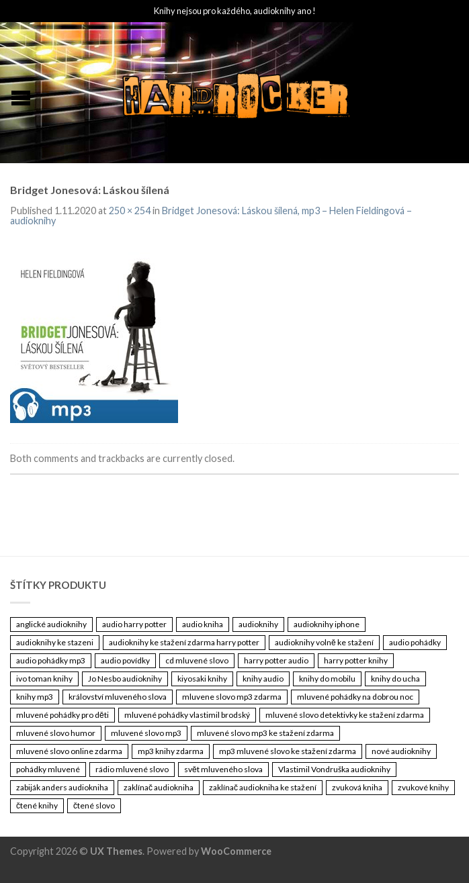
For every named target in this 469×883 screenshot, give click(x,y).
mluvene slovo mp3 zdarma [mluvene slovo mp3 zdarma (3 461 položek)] (232, 697)
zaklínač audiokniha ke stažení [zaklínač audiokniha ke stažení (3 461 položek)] (262, 787)
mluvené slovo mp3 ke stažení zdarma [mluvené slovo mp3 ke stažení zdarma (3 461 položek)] (265, 733)
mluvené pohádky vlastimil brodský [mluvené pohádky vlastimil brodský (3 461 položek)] (187, 715)
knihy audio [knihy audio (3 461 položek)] (263, 678)
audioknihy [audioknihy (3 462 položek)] (258, 624)
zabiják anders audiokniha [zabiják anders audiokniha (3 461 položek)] (62, 787)
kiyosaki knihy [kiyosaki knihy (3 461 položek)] (202, 678)
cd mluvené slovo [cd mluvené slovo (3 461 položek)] (196, 660)
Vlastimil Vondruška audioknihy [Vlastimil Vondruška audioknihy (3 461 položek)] (334, 769)
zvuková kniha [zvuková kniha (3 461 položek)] (357, 787)
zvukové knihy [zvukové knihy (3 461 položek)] (423, 787)
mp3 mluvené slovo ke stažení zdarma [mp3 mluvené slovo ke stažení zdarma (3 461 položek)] (287, 751)
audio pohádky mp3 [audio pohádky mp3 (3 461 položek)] (50, 660)
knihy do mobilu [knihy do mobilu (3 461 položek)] (327, 678)
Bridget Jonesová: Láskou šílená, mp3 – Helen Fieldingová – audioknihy (211, 215)
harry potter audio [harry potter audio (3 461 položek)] (276, 660)
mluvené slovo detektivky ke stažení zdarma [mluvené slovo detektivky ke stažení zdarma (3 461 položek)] (344, 715)
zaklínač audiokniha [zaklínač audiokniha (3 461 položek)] (159, 787)
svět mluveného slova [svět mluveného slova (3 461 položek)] (223, 769)
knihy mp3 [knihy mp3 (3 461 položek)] (34, 697)
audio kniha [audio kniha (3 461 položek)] (202, 624)
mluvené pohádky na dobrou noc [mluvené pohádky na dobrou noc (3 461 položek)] (355, 697)
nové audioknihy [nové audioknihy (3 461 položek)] (401, 751)
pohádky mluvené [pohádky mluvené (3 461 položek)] (48, 769)
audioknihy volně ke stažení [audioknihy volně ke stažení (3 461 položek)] (324, 642)
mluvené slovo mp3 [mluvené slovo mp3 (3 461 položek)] (146, 733)
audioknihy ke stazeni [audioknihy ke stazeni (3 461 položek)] (54, 642)
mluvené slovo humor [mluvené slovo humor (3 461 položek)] (55, 733)
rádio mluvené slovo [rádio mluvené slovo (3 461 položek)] (132, 769)
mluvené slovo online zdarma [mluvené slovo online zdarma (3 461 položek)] (69, 751)
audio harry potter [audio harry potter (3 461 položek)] (134, 624)
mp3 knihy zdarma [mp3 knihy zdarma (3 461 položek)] (171, 751)
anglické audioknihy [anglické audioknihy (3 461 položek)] (51, 624)
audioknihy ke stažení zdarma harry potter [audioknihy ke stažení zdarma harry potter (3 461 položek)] (184, 642)
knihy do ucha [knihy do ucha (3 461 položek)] (395, 678)
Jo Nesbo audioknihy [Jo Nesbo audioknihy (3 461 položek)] (125, 678)
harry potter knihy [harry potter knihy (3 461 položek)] (356, 660)
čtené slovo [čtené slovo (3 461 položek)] (94, 805)
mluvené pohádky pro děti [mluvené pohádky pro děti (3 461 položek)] (62, 715)
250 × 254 (130, 210)
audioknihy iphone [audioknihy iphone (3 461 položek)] (326, 624)
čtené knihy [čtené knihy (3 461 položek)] (37, 805)
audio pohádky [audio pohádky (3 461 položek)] (415, 642)
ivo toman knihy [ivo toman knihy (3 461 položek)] (44, 678)
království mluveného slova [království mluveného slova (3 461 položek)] (118, 697)
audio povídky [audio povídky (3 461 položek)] (125, 660)
